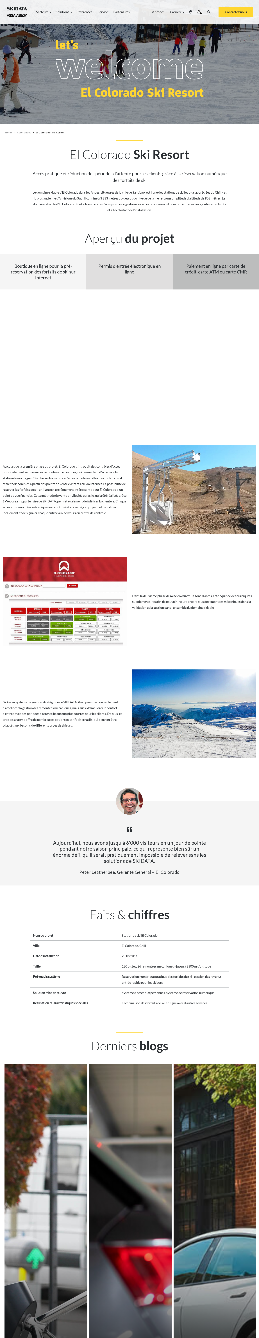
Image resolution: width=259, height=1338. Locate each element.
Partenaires (121, 12)
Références (84, 12)
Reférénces (24, 132)
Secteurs (43, 12)
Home (9, 132)
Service (103, 12)
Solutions (63, 12)
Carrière (177, 12)
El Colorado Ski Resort (49, 132)
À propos (158, 12)
